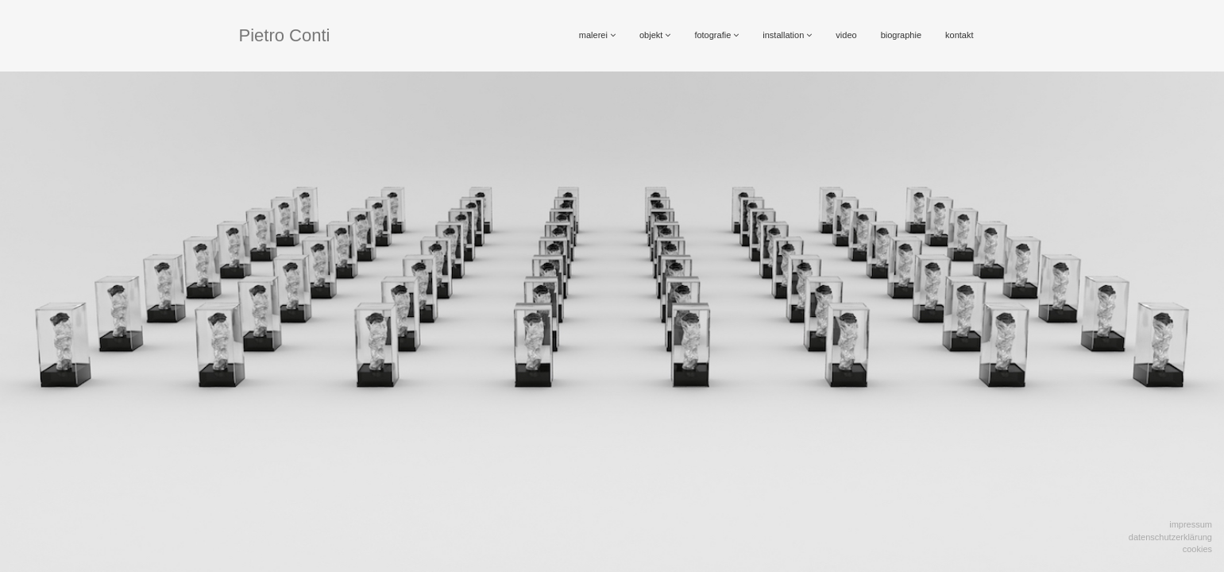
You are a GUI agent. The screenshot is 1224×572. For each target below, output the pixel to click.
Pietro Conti (284, 35)
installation (787, 35)
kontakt (959, 35)
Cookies (1197, 549)
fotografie (716, 35)
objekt (654, 35)
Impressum (1190, 524)
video (846, 35)
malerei (597, 35)
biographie (901, 35)
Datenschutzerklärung (1170, 537)
